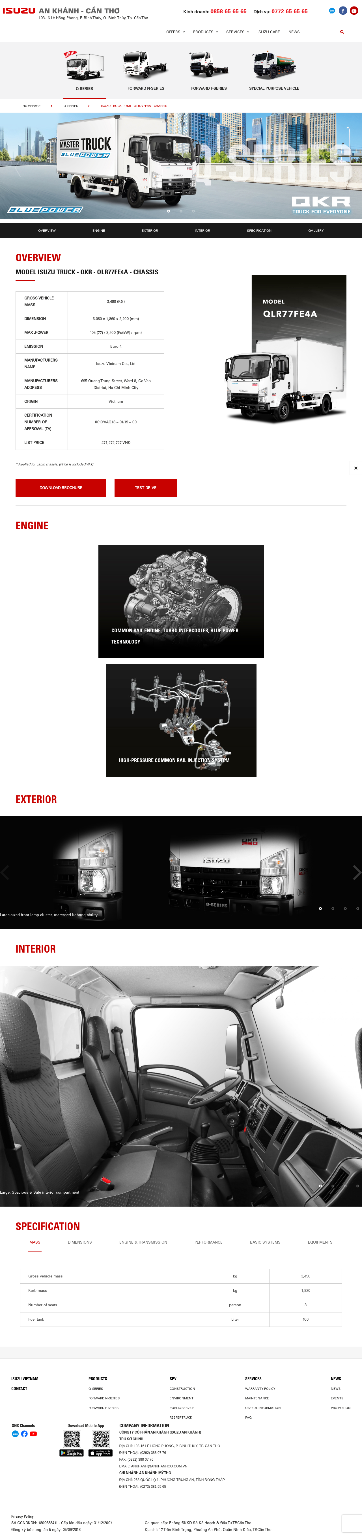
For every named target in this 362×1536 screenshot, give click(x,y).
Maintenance (257, 1398)
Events (337, 1398)
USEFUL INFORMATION (263, 1408)
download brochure (61, 488)
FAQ (248, 1417)
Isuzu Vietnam (24, 1378)
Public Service (182, 1408)
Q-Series (71, 106)
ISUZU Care (268, 32)
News (294, 32)
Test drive (145, 488)
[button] (168, 211)
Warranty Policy (260, 1388)
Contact (19, 1388)
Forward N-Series (104, 1398)
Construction (182, 1388)
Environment (181, 1398)
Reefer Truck (181, 1417)
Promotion (341, 1408)
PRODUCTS (98, 1378)
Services (253, 1378)
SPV (173, 1378)
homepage (32, 106)
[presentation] (17, 168)
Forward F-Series (103, 1408)
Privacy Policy (22, 1516)
